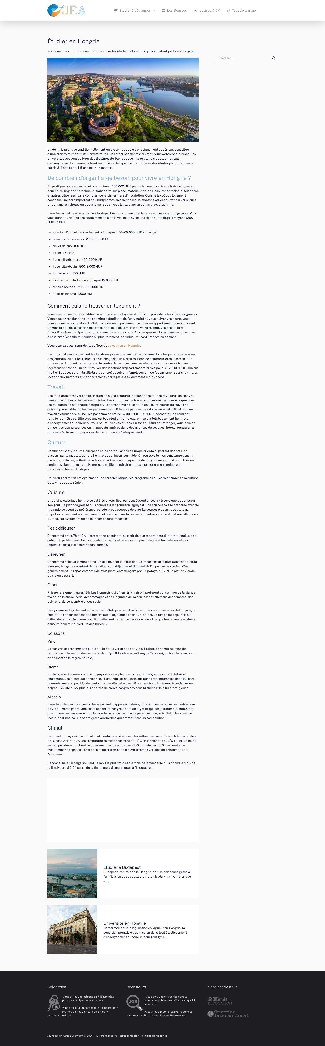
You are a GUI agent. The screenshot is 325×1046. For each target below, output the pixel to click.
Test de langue (241, 10)
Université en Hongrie (124, 923)
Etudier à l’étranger (132, 10)
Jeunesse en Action (59, 1035)
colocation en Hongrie (124, 345)
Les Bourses (174, 10)
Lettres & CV (207, 10)
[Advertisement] (123, 810)
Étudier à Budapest (122, 867)
